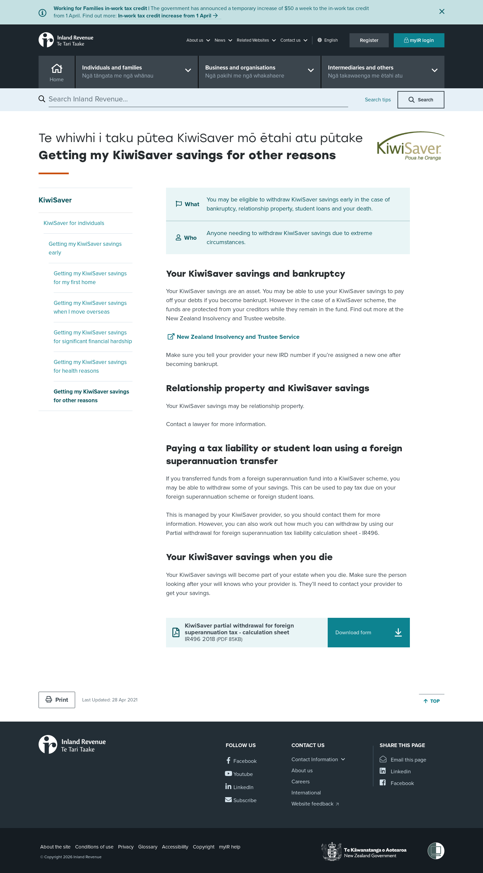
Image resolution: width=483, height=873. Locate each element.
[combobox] (198, 99)
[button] (198, 40)
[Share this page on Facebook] (397, 783)
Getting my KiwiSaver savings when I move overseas (90, 307)
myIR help (229, 847)
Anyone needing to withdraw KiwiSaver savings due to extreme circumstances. (289, 237)
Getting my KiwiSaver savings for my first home (90, 278)
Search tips (378, 99)
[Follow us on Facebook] (241, 761)
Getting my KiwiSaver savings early (85, 248)
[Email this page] (403, 760)
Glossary (147, 847)
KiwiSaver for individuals (74, 223)
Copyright (203, 847)
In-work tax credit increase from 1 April (164, 15)
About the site (55, 847)
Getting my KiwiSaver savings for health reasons (90, 366)
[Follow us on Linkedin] (240, 787)
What (192, 204)
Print (57, 699)
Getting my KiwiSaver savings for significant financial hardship (93, 337)
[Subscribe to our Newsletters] (241, 800)
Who (190, 237)
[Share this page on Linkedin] (395, 772)
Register (369, 40)
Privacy (125, 847)
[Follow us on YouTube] (239, 774)
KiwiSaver (55, 200)
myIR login (419, 40)
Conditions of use (94, 847)
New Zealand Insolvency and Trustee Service (238, 336)
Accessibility (175, 847)
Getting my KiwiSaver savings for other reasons (91, 396)
